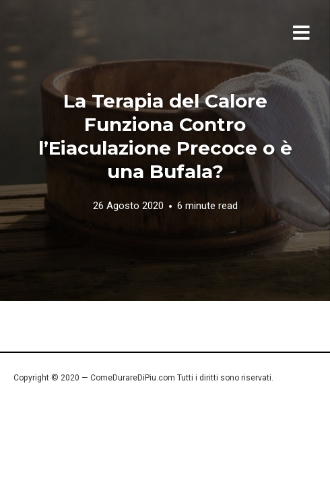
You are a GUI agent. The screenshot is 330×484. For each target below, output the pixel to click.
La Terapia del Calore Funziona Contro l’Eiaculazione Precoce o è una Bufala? (165, 136)
